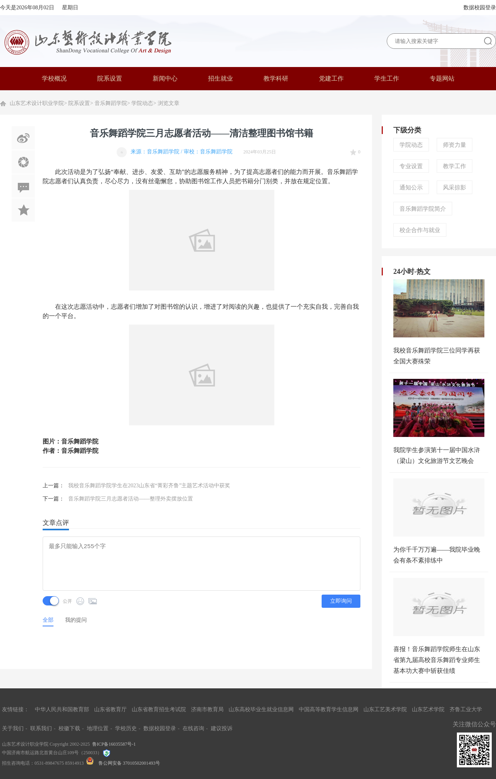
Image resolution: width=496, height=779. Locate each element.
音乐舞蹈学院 (111, 103)
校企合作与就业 (420, 230)
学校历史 (126, 728)
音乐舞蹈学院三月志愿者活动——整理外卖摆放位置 (130, 499)
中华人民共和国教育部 (62, 709)
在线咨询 (193, 728)
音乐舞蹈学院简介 (423, 209)
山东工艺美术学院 (385, 709)
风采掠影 (454, 187)
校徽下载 (69, 728)
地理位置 (97, 728)
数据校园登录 (479, 7)
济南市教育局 (207, 709)
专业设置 (411, 166)
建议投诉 (221, 728)
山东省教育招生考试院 (159, 709)
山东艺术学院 (428, 709)
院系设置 (79, 103)
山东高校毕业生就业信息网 (261, 709)
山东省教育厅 (110, 709)
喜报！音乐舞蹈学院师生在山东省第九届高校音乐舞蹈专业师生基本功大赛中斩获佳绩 (436, 660)
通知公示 (411, 187)
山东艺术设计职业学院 (37, 103)
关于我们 (13, 728)
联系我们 (41, 728)
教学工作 (454, 166)
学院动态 (142, 103)
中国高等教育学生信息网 (328, 709)
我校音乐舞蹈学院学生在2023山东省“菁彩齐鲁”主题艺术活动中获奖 (149, 485)
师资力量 (454, 145)
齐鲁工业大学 (466, 709)
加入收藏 (23, 210)
